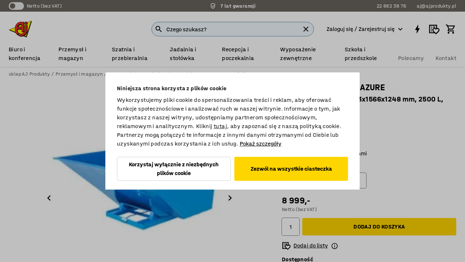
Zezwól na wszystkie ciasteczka (291, 168)
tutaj (220, 126)
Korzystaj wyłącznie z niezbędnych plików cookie (174, 168)
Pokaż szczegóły (261, 143)
